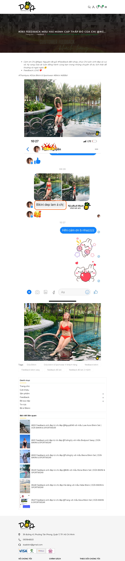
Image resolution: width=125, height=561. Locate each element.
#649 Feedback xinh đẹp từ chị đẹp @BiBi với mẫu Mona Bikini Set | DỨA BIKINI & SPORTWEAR (68, 471)
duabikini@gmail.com (33, 545)
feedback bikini (91, 365)
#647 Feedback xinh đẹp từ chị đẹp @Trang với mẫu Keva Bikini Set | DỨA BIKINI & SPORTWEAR (67, 501)
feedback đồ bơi (54, 370)
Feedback (24, 397)
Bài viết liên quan (28, 415)
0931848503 (28, 539)
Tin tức (23, 404)
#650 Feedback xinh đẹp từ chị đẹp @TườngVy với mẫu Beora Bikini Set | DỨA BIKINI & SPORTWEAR (66, 456)
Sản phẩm (25, 393)
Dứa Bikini (31, 365)
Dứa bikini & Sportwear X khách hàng (60, 365)
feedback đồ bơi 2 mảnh (80, 370)
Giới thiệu (24, 390)
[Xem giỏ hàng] (101, 7)
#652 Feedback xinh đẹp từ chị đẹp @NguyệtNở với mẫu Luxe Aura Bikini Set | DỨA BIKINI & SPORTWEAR (66, 426)
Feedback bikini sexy (30, 370)
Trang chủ (25, 386)
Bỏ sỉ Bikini (25, 408)
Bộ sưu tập (25, 401)
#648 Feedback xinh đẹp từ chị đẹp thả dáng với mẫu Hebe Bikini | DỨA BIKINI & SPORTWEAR (67, 486)
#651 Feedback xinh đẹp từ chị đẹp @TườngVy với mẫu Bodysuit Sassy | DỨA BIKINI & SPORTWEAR (65, 441)
